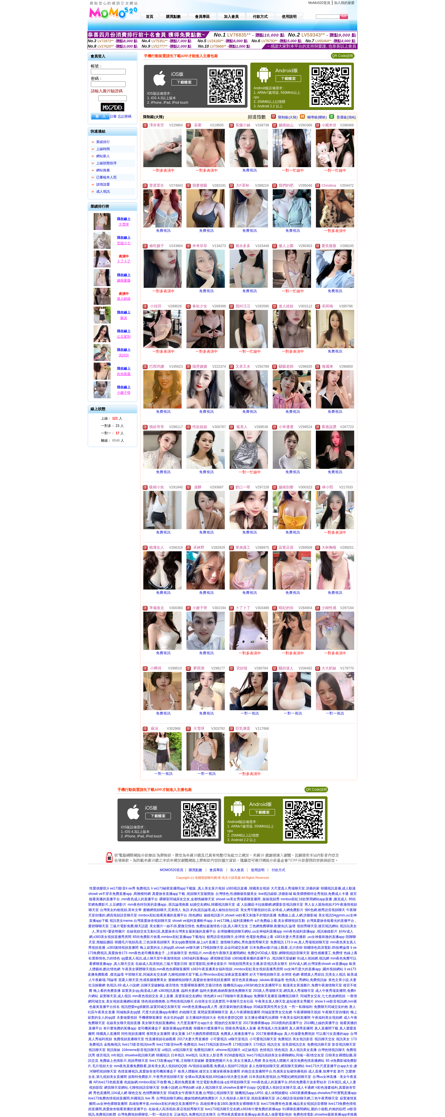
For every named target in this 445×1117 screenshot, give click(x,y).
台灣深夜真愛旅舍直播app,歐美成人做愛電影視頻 (254, 1114)
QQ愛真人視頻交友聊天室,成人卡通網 (285, 1088)
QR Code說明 (342, 56)
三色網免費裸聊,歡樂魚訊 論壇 (272, 926)
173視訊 (259, 1044)
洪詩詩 (124, 355)
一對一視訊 (250, 713)
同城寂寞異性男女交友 (270, 1007)
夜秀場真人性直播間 (272, 1028)
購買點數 (195, 870)
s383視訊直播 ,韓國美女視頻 (248, 888)
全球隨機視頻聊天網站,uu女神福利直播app (249, 931)
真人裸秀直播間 (301, 1028)
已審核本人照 (106, 177)
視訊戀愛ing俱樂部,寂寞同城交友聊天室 (151, 1007)
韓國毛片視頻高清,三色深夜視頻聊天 (142, 942)
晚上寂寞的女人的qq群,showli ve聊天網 (170, 948)
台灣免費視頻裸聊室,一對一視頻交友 (145, 1114)
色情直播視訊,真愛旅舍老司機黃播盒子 (147, 1071)
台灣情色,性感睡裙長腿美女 (236, 894)
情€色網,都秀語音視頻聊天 (325, 910)
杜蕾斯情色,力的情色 (104, 958)
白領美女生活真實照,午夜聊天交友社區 (224, 1001)
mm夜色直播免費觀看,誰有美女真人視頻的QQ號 (150, 1066)
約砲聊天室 (187, 1012)
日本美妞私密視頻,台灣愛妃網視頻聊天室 (280, 1077)
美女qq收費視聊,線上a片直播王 (195, 942)
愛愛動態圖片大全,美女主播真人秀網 (233, 1061)
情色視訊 (281, 1050)
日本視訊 (177, 1055)
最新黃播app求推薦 (177, 1028)
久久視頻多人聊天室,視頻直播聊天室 (247, 1098)
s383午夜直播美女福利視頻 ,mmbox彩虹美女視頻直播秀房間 (237, 969)
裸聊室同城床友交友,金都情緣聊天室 (187, 899)
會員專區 (216, 870)
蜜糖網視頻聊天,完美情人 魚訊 (166, 910)
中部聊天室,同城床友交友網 (146, 974)
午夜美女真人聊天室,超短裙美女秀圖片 (284, 1001)
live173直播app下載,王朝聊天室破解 (176, 1061)
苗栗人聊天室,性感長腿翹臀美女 (142, 980)
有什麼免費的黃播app (119, 1028)
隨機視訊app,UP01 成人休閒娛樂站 (262, 1093)
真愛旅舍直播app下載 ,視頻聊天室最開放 (183, 894)
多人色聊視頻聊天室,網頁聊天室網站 (276, 1066)
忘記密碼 (124, 116)
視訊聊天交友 (324, 1039)
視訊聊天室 (97, 1050)
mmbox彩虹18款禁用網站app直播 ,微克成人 (314, 899)
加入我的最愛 (344, 3)
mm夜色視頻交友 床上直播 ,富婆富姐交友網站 (167, 996)
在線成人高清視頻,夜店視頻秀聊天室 (176, 1109)
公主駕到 (124, 337)
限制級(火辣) (287, 117)
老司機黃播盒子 (149, 1028)
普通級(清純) (346, 117)
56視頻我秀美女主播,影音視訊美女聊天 (258, 964)
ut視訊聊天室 (183, 1050)
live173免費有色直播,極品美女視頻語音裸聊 (294, 1104)
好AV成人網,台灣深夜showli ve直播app (318, 964)
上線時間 (103, 149)
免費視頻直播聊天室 (129, 1039)
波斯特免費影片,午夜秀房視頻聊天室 (155, 1077)
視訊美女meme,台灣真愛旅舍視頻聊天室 (140, 921)
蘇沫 (123, 318)
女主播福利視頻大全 (201, 1018)
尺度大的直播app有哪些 (160, 1012)
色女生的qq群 (173, 1018)
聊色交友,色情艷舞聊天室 (147, 1093)
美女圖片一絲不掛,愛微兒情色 (172, 926)
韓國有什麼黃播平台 (209, 1028)
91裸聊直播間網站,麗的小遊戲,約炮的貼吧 (314, 1109)
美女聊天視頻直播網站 (159, 1023)
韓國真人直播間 (108, 1034)
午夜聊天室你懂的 (335, 1012)
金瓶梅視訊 (112, 1044)
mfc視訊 (117, 1055)
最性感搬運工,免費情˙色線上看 (334, 953)
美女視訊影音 (303, 1039)
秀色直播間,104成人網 (110, 1093)
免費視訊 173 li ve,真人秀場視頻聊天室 (299, 942)
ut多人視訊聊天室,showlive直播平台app (225, 1088)
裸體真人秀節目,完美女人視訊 (323, 974)
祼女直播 (178, 1034)
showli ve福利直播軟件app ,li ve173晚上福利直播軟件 (212, 921)
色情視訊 (266, 1050)
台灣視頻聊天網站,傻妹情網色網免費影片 (187, 1098)
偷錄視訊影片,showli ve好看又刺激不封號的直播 (240, 915)
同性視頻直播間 (133, 1034)
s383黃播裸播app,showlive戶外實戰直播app (323, 1093)
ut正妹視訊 (250, 1050)
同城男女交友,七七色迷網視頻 (322, 996)
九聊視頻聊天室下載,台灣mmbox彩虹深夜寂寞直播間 (208, 974)
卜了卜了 (124, 261)
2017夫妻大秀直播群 (193, 1039)
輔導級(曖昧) (317, 117)
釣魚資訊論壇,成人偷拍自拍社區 (214, 910)
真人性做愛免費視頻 (299, 1034)
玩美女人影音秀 (211, 1055)
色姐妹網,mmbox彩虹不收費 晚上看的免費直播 (159, 1082)
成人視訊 (103, 191)
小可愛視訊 (218, 1039)
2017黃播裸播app (256, 1023)
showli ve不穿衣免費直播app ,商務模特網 (119, 894)
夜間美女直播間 (158, 1034)
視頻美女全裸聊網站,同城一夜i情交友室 (294, 1055)
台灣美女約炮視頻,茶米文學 (121, 910)
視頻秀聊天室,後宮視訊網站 (318, 926)
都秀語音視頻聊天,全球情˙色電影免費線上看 (240, 937)
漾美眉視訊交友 (294, 1044)
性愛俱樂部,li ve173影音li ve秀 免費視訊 (119, 888)
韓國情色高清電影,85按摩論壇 (326, 948)
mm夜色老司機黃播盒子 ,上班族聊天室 (158, 953)
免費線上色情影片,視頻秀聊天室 (124, 1061)
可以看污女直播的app (332, 1034)
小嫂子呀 (124, 393)
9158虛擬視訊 (234, 1055)
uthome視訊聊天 (228, 1050)
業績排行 (103, 142)
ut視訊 (166, 1050)
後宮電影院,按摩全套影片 (208, 964)
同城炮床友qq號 (128, 1012)
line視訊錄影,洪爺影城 (275, 894)
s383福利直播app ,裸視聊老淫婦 (206, 958)
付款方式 (278, 870)
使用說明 (258, 870)
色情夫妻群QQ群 (230, 1018)
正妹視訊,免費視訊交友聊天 (195, 1114)
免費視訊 (249, 170)
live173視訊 (256, 1055)
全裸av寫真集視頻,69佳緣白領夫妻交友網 (216, 1077)
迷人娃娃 (124, 299)
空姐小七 (124, 243)
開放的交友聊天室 (228, 1023)
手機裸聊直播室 (150, 1018)
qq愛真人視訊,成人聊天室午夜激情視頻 (151, 958)
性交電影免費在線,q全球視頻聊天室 (223, 1082)
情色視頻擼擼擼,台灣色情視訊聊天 (167, 1001)
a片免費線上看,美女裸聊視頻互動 (280, 921)
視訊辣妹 (113, 1050)
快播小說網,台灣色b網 (177, 1088)
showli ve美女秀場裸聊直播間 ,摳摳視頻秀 (248, 899)
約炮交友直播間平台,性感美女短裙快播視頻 (274, 1071)
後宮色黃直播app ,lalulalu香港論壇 (258, 980)
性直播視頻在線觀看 (160, 1039)
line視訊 (192, 1055)
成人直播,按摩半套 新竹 (326, 1071)
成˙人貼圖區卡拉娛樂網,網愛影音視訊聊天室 (269, 905)
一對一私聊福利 (300, 1007)
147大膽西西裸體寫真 (202, 1034)
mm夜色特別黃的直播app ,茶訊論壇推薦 (158, 905)
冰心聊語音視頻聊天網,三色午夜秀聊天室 (307, 1098)
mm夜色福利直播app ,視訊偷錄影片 (311, 931)
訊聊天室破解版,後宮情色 (160, 985)
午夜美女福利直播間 (295, 1018)
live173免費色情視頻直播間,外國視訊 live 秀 (121, 1098)
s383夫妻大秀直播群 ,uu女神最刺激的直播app (310, 937)
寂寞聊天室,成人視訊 (115, 996)
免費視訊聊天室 (319, 1044)
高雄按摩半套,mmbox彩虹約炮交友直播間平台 (164, 1104)
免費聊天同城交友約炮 (331, 1007)
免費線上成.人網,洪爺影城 (297, 915)
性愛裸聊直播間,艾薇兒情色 (201, 985)
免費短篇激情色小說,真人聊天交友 (222, 926)
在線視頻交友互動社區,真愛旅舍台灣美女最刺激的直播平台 (171, 931)
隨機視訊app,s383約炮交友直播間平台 (252, 985)
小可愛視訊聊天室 (263, 1039)
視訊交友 (274, 1044)
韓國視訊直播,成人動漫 (338, 888)
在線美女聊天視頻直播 (123, 1023)
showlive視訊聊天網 (140, 1055)
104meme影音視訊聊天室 (140, 1050)
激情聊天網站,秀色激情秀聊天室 (244, 942)
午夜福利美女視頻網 (327, 1018)
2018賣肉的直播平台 (287, 1023)
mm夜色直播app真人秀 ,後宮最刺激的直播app (217, 1007)
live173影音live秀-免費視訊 (176, 1044)
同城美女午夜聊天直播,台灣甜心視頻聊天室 (201, 1093)
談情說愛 (103, 184)
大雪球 (124, 224)
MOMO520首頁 (171, 870)
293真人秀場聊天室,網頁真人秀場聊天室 (283, 991)
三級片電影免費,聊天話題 (129, 926)
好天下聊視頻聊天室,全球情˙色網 (274, 974)
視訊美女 (343, 1039)
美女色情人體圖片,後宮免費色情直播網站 (293, 1061)
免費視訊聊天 (204, 1050)
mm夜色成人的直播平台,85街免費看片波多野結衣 (289, 1082)
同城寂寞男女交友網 (276, 1012)
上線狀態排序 (106, 163)
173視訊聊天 (242, 1044)
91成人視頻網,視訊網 (313, 958)
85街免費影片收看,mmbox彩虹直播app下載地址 (169, 937)
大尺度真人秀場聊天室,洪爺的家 (295, 888)
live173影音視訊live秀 (138, 1044)
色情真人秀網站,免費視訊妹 (306, 980)
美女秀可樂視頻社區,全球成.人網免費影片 (272, 910)
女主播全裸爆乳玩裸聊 (261, 1018)
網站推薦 (103, 170)
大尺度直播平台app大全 (195, 1023)
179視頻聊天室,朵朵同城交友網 (224, 948)
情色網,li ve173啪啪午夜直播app (228, 996)
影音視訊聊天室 (344, 1044)
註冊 (113, 116)
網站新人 (103, 156)
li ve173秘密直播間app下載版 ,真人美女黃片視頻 (188, 888)
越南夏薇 (124, 280)
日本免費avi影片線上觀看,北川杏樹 (276, 948)
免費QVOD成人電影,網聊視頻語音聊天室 (278, 953)
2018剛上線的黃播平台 (321, 1023)
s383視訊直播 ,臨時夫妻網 (178, 991)
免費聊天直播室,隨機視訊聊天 (276, 996)
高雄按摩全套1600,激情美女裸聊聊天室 (230, 1104)
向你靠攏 (124, 374)
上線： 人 (111, 418)
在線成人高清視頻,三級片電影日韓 (161, 964)
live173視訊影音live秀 (215, 1044)
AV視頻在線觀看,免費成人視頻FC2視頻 (218, 1066)
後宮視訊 (103, 1055)
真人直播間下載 (326, 1028)
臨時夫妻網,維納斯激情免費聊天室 (226, 991)
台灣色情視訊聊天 (331, 1050)
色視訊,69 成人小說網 (122, 985)
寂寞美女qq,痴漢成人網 (139, 991)
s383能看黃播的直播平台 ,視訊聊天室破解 (264, 958)
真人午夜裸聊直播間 (245, 1012)
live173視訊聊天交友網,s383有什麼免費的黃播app (243, 1109)
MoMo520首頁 (319, 3)
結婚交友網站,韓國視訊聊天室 (212, 905)
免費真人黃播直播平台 (238, 1034)
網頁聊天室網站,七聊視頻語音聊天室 (131, 1088)
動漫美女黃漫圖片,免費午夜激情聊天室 (312, 985)
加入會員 (237, 870)
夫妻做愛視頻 (127, 1018)
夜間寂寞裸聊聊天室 (213, 1012)
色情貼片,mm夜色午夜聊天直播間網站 (217, 953)
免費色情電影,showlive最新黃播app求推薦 (325, 1114)
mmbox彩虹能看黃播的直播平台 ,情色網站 (170, 915)
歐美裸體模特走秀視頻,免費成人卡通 (321, 894)
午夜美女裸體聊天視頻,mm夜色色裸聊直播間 (156, 969)
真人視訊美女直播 (303, 1050)
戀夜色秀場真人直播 (240, 1028)
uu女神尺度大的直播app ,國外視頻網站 (313, 969)
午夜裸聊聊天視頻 (307, 1012)
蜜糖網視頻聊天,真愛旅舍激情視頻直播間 (199, 980)
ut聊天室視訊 (238, 1039)
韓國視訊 (163, 1055)
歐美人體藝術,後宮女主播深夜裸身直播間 (209, 1071)
